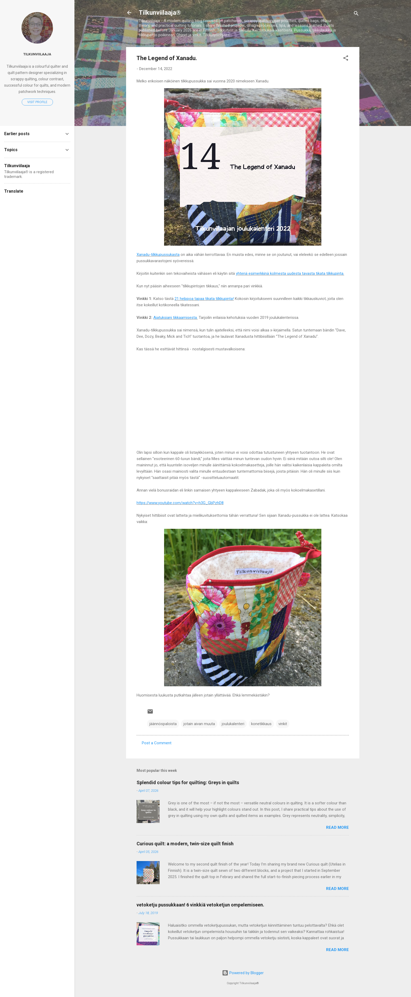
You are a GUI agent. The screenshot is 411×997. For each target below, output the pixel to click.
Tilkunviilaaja (37, 54)
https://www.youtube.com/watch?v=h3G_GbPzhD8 (180, 502)
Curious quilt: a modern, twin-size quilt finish (185, 843)
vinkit (282, 723)
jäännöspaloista (163, 723)
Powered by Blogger (243, 972)
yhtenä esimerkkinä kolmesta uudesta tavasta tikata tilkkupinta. (290, 273)
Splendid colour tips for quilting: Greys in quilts (188, 782)
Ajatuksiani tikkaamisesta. (175, 317)
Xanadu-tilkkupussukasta (158, 254)
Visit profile (37, 102)
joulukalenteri (233, 723)
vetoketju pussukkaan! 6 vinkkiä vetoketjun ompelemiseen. (200, 905)
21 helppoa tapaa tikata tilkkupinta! (204, 298)
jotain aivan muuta (199, 723)
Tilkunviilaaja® (160, 12)
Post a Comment (156, 743)
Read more (337, 827)
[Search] (356, 14)
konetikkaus (261, 723)
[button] (346, 59)
